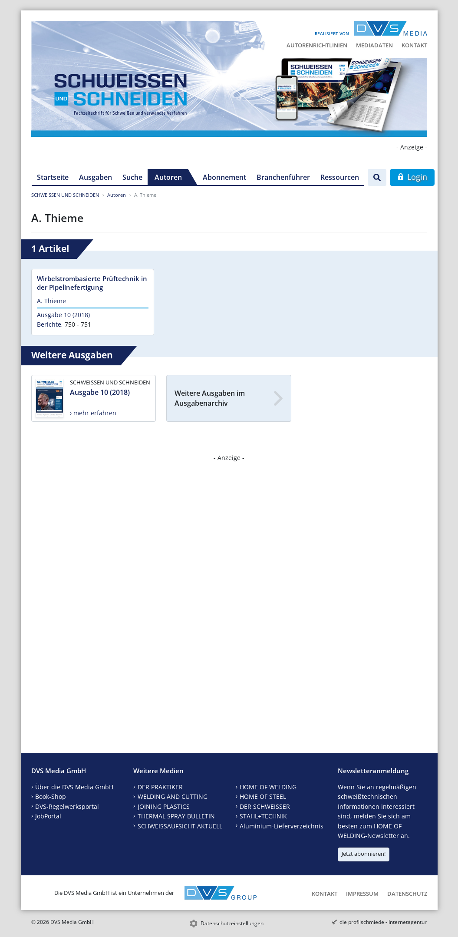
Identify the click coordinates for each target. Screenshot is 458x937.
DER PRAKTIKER (160, 787)
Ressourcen (339, 177)
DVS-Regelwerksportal (67, 806)
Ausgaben (95, 177)
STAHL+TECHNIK (263, 816)
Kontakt (414, 45)
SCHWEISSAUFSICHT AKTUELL (180, 826)
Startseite (53, 177)
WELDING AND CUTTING (173, 796)
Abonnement (224, 177)
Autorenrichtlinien (317, 45)
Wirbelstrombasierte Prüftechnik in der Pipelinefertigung (92, 282)
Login (412, 177)
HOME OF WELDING (268, 787)
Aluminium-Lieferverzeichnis (281, 826)
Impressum (362, 893)
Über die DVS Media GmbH (74, 787)
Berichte (49, 324)
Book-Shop (50, 796)
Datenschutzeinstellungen (232, 923)
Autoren (168, 177)
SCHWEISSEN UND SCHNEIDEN (65, 195)
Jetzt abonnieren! (364, 854)
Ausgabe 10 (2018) (63, 315)
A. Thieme (51, 301)
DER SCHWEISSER (265, 806)
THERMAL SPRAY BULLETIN (176, 816)
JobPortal (48, 816)
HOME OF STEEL (263, 796)
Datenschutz (407, 893)
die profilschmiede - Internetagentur (383, 922)
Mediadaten (374, 45)
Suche (132, 177)
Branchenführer (283, 177)
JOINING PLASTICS (164, 806)
